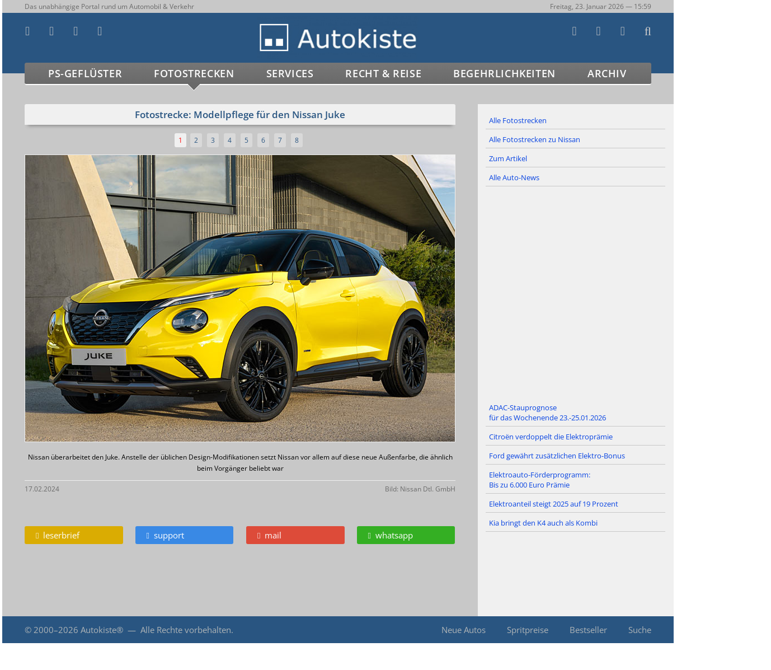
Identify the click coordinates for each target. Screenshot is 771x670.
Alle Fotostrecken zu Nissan (534, 139)
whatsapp (390, 535)
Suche (639, 629)
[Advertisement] (576, 292)
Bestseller (588, 629)
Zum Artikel (508, 158)
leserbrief (57, 535)
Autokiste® (102, 629)
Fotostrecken (194, 73)
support (165, 535)
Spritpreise (527, 629)
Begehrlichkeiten (504, 73)
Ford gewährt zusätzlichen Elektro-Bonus (557, 456)
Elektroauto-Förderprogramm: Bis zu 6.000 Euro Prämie (539, 480)
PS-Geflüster (85, 73)
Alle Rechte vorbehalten (185, 629)
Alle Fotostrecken (518, 120)
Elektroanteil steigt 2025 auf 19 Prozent (553, 504)
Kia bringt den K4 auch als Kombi (543, 523)
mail (269, 535)
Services (290, 73)
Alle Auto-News (514, 177)
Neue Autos (463, 629)
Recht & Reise (383, 73)
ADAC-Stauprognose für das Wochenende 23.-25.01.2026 (547, 412)
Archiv (607, 73)
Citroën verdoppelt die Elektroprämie (551, 437)
